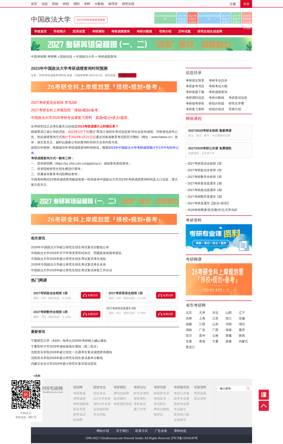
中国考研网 (47, 390)
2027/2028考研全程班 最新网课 (209, 130)
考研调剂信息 (195, 97)
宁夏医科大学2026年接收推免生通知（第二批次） (65, 346)
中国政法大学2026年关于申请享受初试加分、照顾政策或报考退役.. (77, 253)
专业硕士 (180, 409)
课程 (264, 395)
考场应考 (160, 398)
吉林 (189, 318)
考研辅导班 (181, 387)
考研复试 (140, 404)
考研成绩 (79, 398)
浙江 (229, 318)
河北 (215, 312)
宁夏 (215, 341)
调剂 (76, 4)
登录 (246, 4)
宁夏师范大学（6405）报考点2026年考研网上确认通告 (69, 340)
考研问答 (160, 387)
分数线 (99, 4)
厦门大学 (140, 409)
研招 (66, 4)
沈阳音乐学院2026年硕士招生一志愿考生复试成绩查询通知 (71, 352)
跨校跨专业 (161, 393)
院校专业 (99, 387)
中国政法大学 (51, 19)
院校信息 (66, 56)
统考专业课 (181, 398)
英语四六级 (181, 414)
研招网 (77, 387)
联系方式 (141, 431)
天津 (202, 312)
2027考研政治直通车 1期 (204, 190)
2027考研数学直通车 (236, 19)
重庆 (242, 330)
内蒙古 (243, 341)
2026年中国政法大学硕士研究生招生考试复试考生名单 (68, 264)
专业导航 (99, 414)
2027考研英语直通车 (209, 17)
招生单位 (99, 393)
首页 (34, 4)
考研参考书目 (195, 86)
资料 (87, 4)
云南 (215, 335)
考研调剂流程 (122, 404)
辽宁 (242, 312)
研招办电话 (216, 109)
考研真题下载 (195, 92)
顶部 (264, 406)
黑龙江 (190, 347)
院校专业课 (181, 404)
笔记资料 (200, 398)
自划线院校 (101, 409)
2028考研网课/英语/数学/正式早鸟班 (247, 19)
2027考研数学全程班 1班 (50, 312)
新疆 (229, 341)
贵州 (202, 335)
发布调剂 (119, 398)
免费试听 (93, 295)
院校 (55, 4)
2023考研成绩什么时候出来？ (97, 126)
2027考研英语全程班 (165, 17)
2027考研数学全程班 (192, 19)
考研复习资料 (195, 109)
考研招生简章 (195, 80)
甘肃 (189, 341)
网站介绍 (103, 431)
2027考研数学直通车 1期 (204, 196)
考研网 (52, 56)
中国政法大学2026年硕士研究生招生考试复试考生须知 (68, 258)
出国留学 (180, 419)
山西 (229, 312)
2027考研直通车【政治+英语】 (208, 203)
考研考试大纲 (218, 86)
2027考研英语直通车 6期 (121, 308)
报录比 (158, 414)
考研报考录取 (195, 103)
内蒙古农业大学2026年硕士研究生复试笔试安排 (64, 363)
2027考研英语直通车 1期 (204, 183)
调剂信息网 (121, 393)
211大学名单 (102, 398)
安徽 (242, 318)
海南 (229, 330)
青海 (202, 341)
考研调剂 (98, 31)
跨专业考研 (141, 393)
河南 (229, 324)
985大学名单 (102, 404)
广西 (215, 330)
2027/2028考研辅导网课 (90, 19)
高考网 (77, 419)
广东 (202, 330)
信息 (45, 4)
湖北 (242, 324)
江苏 (215, 318)
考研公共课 (181, 393)
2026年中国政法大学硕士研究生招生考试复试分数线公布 (70, 247)
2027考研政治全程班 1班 (50, 293)
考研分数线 (216, 97)
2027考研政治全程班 (182, 19)
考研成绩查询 (218, 92)
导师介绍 (165, 31)
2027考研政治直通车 (226, 19)
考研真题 (79, 393)
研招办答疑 (216, 103)
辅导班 (113, 4)
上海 (202, 318)
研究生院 (128, 4)
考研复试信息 (238, 97)
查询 (248, 388)
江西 (202, 324)
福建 (189, 324)
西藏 (229, 335)
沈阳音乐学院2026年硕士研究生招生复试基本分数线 (67, 358)
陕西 (242, 335)
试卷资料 (200, 387)
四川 (189, 335)
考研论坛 (140, 387)
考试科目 (160, 404)
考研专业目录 (218, 80)
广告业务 (161, 431)
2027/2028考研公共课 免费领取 (209, 148)
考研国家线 (81, 404)
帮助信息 (180, 431)
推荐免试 (79, 414)
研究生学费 (236, 103)
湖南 (189, 330)
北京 (189, 312)
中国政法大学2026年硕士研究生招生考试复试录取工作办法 (71, 270)
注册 (233, 4)
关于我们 (122, 431)
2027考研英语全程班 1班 (126, 293)
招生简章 (79, 409)
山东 (215, 324)
